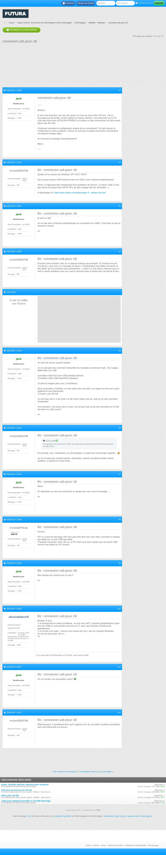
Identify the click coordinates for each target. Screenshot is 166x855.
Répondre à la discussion (21, 30)
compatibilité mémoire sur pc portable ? (96, 771)
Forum (11, 22)
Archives (96, 845)
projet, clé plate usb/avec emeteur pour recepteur (25, 784)
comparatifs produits (62, 816)
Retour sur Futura (86, 3)
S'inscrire (68, 3)
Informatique (80, 22)
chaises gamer (146, 816)
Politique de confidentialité (135, 845)
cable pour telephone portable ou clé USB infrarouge (26, 801)
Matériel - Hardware (97, 22)
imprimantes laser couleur (115, 816)
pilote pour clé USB (10, 795)
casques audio (133, 816)
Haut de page (153, 845)
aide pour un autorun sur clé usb (16, 790)
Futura (88, 845)
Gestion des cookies (116, 845)
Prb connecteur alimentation (65, 771)
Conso (103, 845)
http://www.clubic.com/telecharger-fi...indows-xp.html (80, 192)
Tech (29, 816)
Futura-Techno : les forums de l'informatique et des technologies (44, 22)
